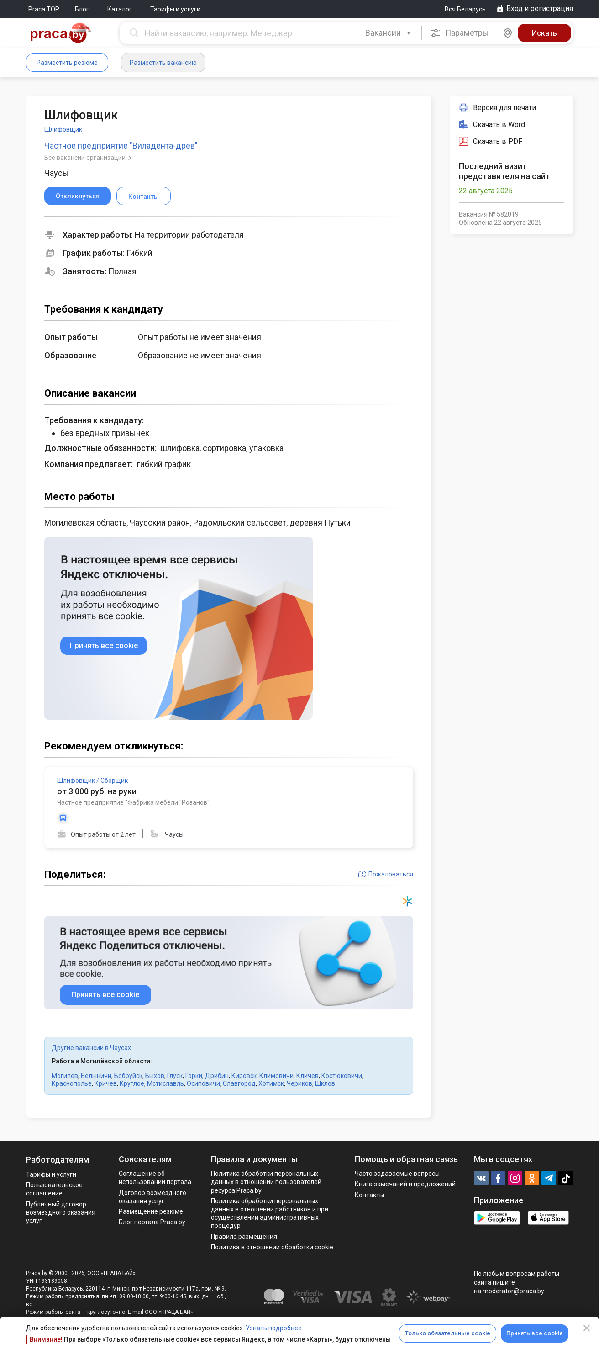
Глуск (175, 1075)
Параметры (459, 32)
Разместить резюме (67, 62)
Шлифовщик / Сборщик (92, 780)
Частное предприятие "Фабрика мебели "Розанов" (133, 802)
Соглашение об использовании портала (155, 1177)
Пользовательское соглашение (54, 1189)
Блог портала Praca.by (152, 1222)
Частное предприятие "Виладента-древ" (121, 145)
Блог (82, 9)
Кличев (307, 1075)
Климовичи (276, 1075)
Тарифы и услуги (175, 9)
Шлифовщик (63, 129)
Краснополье (72, 1083)
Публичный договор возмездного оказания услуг (60, 1212)
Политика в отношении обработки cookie (272, 1247)
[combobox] (388, 33)
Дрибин (217, 1075)
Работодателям (57, 1159)
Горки (193, 1075)
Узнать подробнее (274, 1328)
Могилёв (65, 1075)
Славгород (239, 1083)
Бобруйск (128, 1075)
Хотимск (271, 1083)
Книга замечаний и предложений (405, 1184)
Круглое (132, 1083)
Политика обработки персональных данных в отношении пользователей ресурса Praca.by (266, 1182)
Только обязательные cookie (447, 1333)
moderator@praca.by (513, 1291)
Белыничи (96, 1075)
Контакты (369, 1195)
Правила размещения (244, 1236)
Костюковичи (341, 1075)
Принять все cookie (534, 1333)
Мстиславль (165, 1083)
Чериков (299, 1083)
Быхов (154, 1075)
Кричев (106, 1083)
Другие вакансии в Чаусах (91, 1048)
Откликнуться (78, 196)
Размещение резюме (151, 1211)
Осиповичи (203, 1083)
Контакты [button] (143, 196)
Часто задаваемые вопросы (397, 1173)
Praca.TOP (43, 9)
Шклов (325, 1083)
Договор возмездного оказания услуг (152, 1197)
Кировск (244, 1075)
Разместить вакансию (163, 62)
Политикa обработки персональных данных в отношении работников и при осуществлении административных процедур (269, 1213)
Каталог (119, 9)
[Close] (586, 1328)
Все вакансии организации (85, 157)
